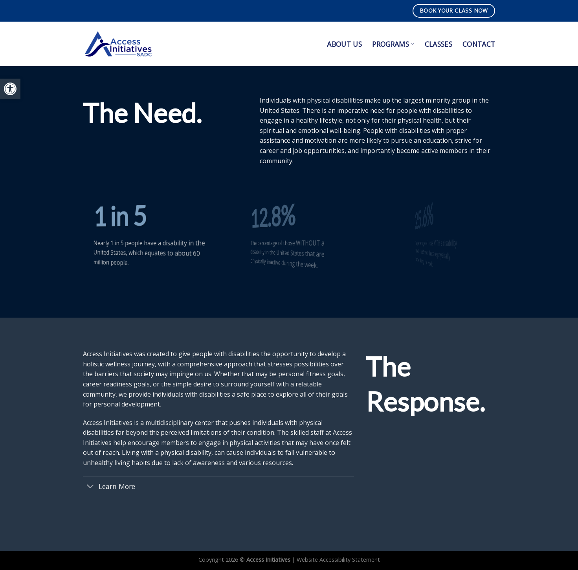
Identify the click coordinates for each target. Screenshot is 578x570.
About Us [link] (344, 44)
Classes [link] (438, 44)
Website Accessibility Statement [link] (338, 559)
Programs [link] (393, 44)
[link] (10, 89)
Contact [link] (478, 44)
